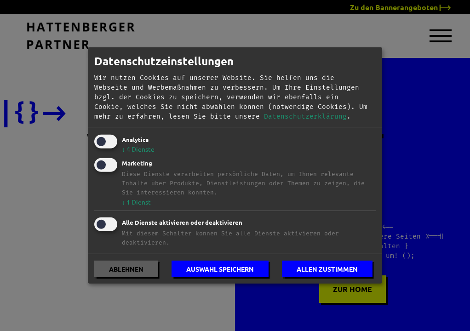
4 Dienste (138, 149)
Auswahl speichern (220, 269)
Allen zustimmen (327, 269)
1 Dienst (136, 201)
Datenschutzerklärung (305, 116)
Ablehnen (126, 269)
